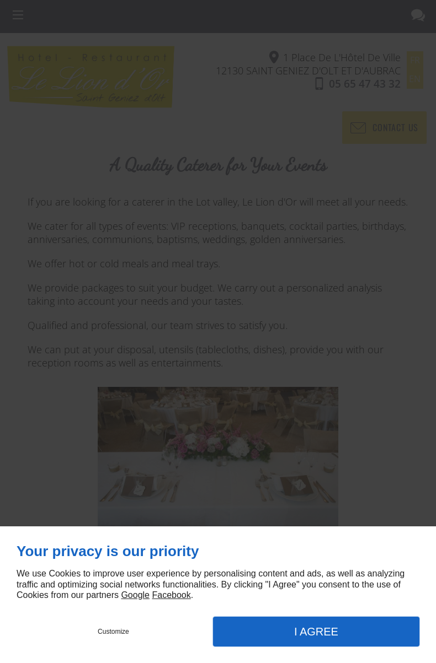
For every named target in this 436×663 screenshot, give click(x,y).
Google (135, 595)
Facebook (171, 595)
